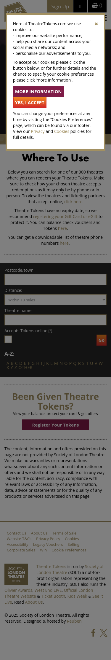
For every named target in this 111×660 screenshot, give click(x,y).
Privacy (37, 131)
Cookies (61, 131)
